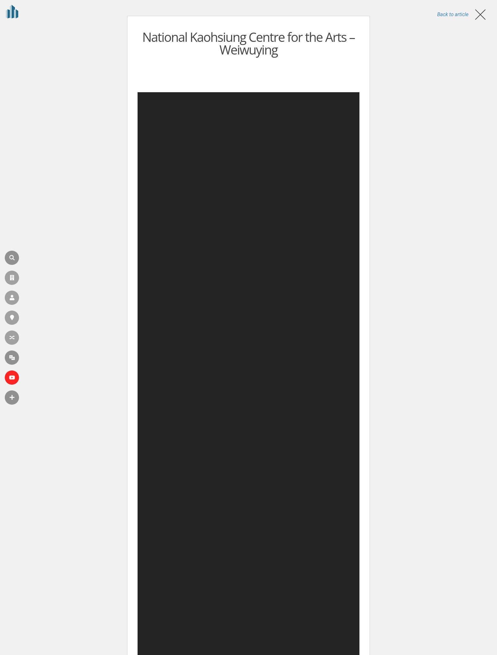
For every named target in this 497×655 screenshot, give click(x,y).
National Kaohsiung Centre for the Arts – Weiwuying (248, 43)
